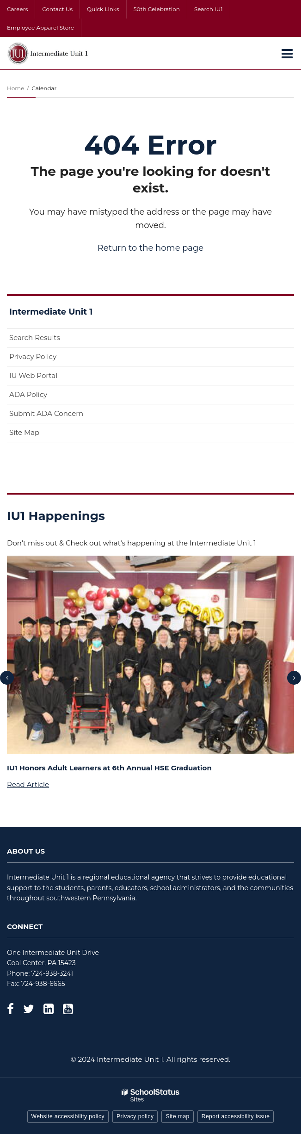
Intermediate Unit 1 (50, 312)
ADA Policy (28, 394)
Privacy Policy (32, 356)
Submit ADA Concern (46, 413)
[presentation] (7, 678)
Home (15, 88)
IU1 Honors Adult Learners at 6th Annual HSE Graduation (109, 767)
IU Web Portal (48, 377)
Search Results (34, 337)
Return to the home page (150, 248)
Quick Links (103, 9)
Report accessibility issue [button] (236, 1116)
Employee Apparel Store (40, 27)
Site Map (24, 432)
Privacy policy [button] (135, 1116)
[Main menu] (287, 53)
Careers (17, 9)
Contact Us (57, 9)
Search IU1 (208, 9)
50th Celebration (157, 9)
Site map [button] (177, 1116)
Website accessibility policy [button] (68, 1116)
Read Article (28, 784)
